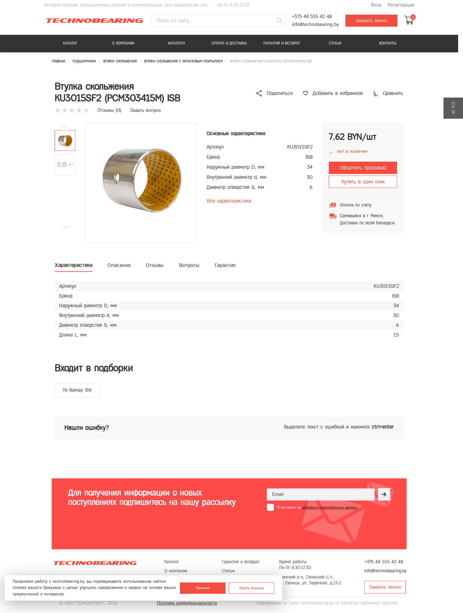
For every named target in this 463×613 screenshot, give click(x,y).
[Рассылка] (384, 494)
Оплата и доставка (229, 43)
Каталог (70, 43)
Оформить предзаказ (363, 167)
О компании (123, 43)
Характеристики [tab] (73, 265)
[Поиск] (279, 20)
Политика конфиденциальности (187, 603)
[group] (141, 183)
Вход (376, 5)
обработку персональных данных (329, 507)
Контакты (387, 43)
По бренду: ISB (77, 390)
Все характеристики (229, 201)
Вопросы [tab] (189, 265)
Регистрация (401, 5)
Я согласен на (317, 507)
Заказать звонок (371, 20)
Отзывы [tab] (155, 265)
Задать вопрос (145, 110)
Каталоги (176, 43)
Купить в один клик (363, 181)
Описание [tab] (119, 265)
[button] (65, 226)
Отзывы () (109, 110)
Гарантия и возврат (282, 43)
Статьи (335, 43)
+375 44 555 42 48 (312, 16)
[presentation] (316, 527)
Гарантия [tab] (225, 265)
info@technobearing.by (315, 24)
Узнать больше (251, 588)
